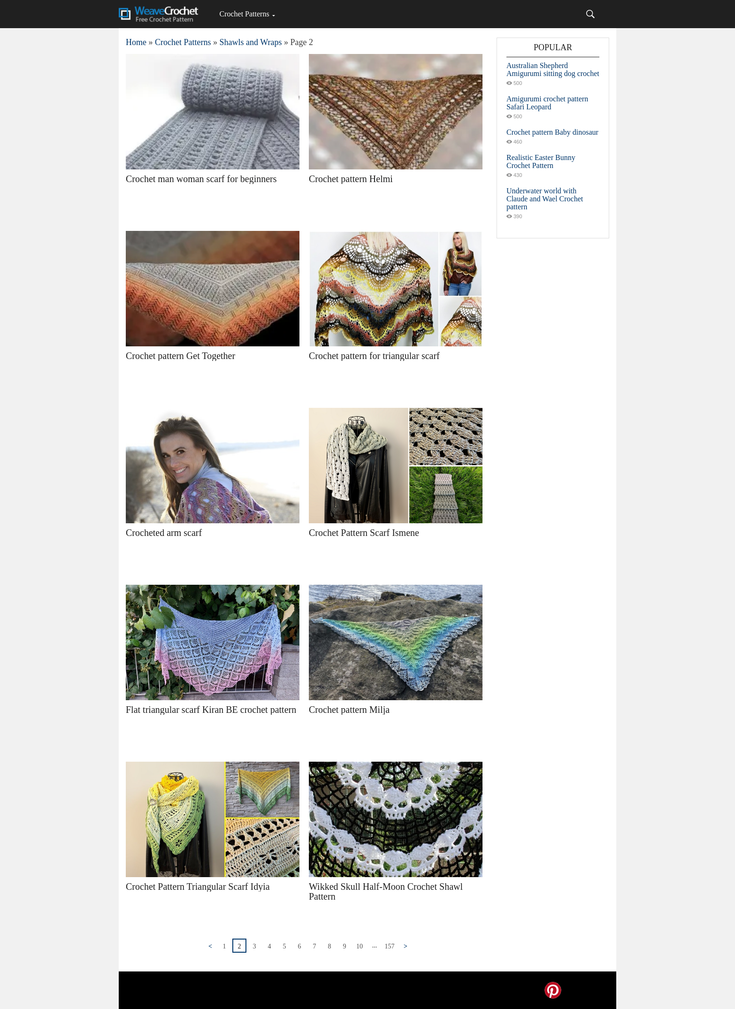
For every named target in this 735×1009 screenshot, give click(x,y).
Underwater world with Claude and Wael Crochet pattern (544, 199)
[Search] (590, 14)
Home (136, 42)
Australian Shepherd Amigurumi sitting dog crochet (552, 69)
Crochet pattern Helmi (351, 179)
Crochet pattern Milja (349, 709)
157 (390, 946)
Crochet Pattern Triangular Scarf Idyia (198, 886)
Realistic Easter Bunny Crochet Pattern (540, 161)
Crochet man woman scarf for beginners (201, 179)
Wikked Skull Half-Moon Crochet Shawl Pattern (386, 891)
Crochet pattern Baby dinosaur (552, 132)
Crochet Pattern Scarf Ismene (364, 532)
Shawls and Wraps (250, 42)
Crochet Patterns (244, 14)
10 (359, 946)
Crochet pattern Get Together (180, 356)
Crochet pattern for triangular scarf (374, 356)
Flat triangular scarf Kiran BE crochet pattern (211, 709)
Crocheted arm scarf (164, 532)
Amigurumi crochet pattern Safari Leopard (547, 103)
